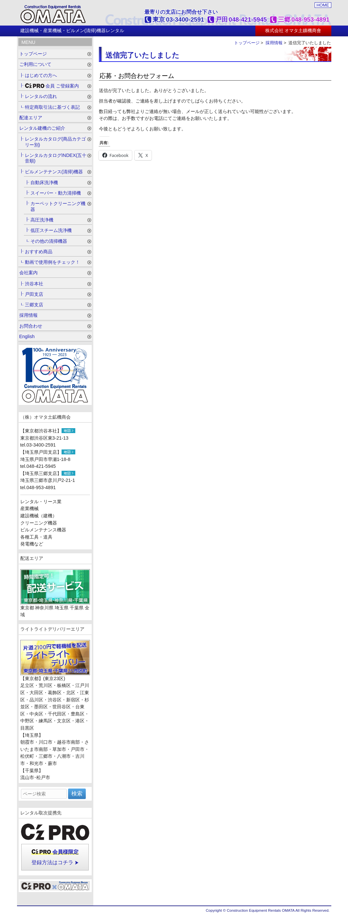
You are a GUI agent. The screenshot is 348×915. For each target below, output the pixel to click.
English (27, 336)
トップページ (247, 42)
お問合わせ (30, 326)
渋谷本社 (34, 283)
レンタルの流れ (41, 96)
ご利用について (35, 64)
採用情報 (274, 42)
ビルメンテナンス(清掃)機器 (54, 171)
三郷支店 (34, 304)
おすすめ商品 (38, 251)
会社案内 (28, 272)
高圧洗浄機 (41, 219)
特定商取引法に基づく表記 (52, 107)
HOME (323, 5)
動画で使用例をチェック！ (52, 262)
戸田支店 (34, 294)
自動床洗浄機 (44, 182)
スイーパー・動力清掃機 (55, 193)
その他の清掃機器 (48, 241)
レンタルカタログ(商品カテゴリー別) (55, 141)
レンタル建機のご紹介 (42, 128)
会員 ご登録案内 (52, 85)
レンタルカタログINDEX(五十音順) (56, 158)
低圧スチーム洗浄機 (51, 230)
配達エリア (30, 117)
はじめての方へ (41, 75)
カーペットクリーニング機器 (57, 206)
